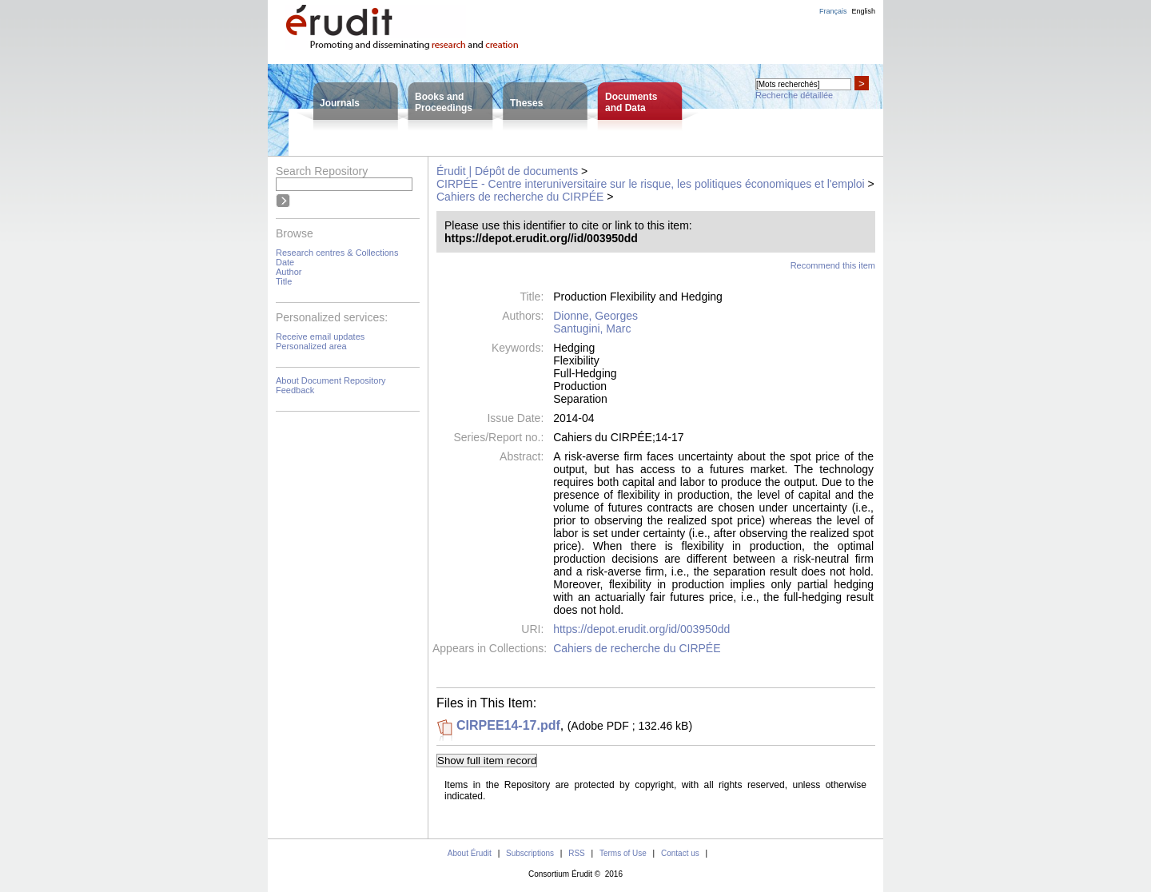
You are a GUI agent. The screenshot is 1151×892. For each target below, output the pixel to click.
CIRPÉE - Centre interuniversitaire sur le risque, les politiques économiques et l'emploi (650, 183)
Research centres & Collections (337, 252)
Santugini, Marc (592, 328)
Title (284, 281)
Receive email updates (320, 336)
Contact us (680, 853)
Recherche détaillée (794, 95)
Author (288, 272)
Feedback (295, 390)
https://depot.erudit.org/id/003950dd (641, 629)
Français (833, 11)
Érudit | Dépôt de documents (507, 171)
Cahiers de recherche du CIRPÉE (519, 196)
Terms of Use (623, 853)
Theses (526, 103)
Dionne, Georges (595, 315)
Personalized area (311, 346)
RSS (576, 853)
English (863, 11)
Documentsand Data (631, 102)
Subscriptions (530, 853)
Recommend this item (833, 265)
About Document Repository (331, 380)
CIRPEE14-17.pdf (508, 725)
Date (285, 262)
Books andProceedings (443, 102)
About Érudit (470, 853)
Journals (340, 103)
